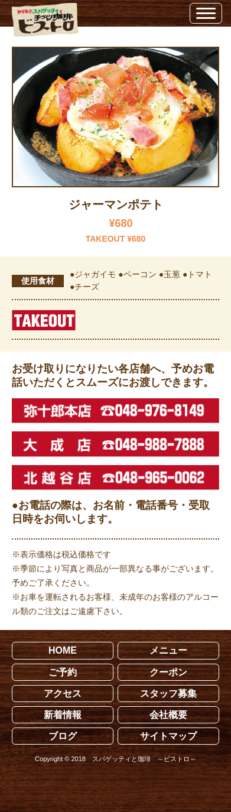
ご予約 (62, 672)
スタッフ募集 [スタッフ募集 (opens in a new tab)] (168, 693)
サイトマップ (168, 736)
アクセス (63, 693)
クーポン (168, 672)
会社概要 (168, 715)
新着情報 (63, 715)
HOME (62, 650)
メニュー (168, 650)
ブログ (62, 736)
